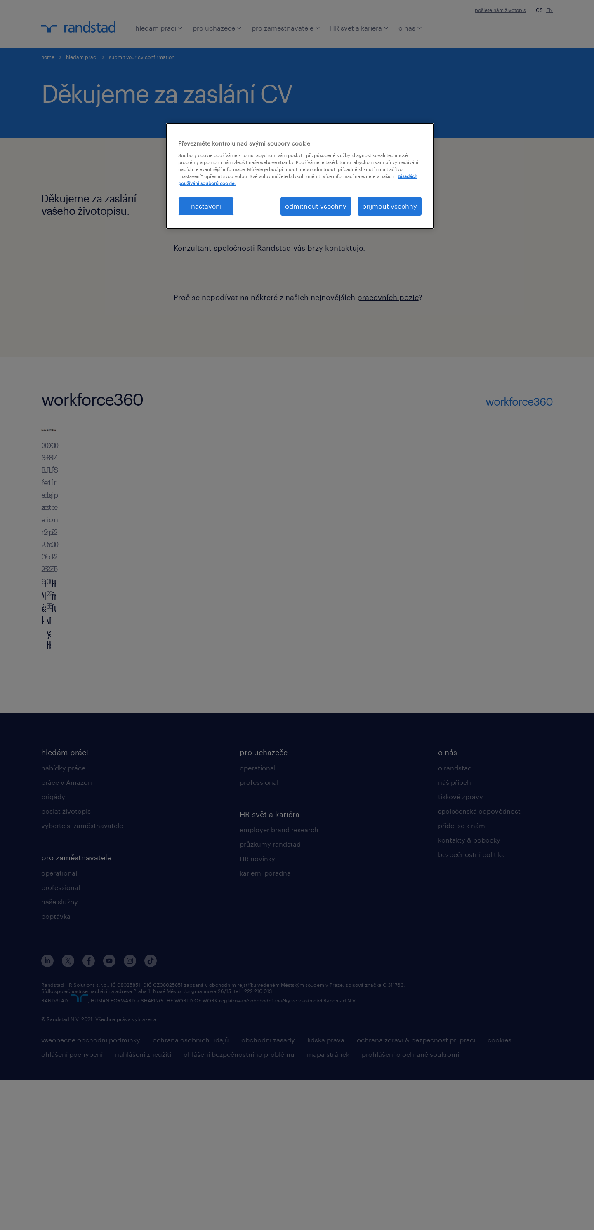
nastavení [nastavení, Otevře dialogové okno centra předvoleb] (206, 206)
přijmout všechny (389, 206)
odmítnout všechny (315, 206)
